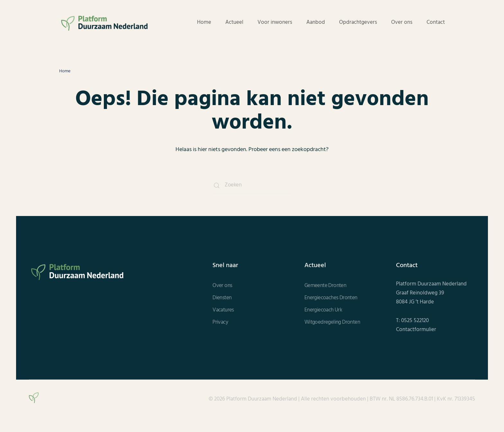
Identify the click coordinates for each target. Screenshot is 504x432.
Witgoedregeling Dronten (332, 322)
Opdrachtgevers (358, 22)
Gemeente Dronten (325, 286)
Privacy (220, 322)
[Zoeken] (252, 185)
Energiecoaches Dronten (330, 298)
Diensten (221, 298)
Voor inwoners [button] (274, 22)
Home (204, 22)
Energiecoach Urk (323, 310)
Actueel (234, 22)
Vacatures (223, 310)
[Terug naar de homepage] (104, 22)
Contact (436, 22)
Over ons (401, 22)
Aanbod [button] (315, 22)
